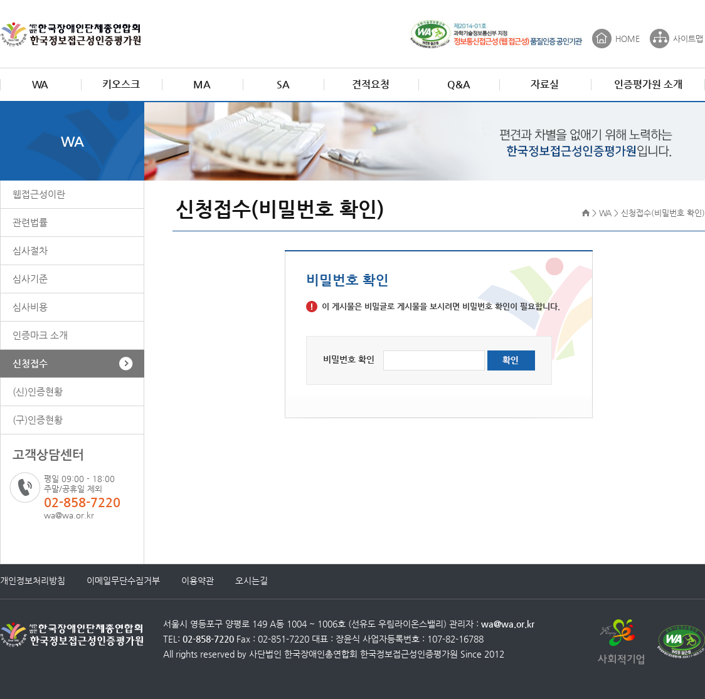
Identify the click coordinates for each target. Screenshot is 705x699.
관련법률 (30, 222)
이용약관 (197, 580)
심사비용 (30, 307)
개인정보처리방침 (32, 580)
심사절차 (30, 250)
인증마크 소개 (40, 335)
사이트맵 (688, 38)
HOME (627, 38)
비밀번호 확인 (348, 359)
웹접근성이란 (39, 194)
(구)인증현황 (38, 419)
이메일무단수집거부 (123, 580)
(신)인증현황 (38, 391)
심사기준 (30, 278)
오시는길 (251, 580)
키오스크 (121, 84)
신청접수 (30, 363)
